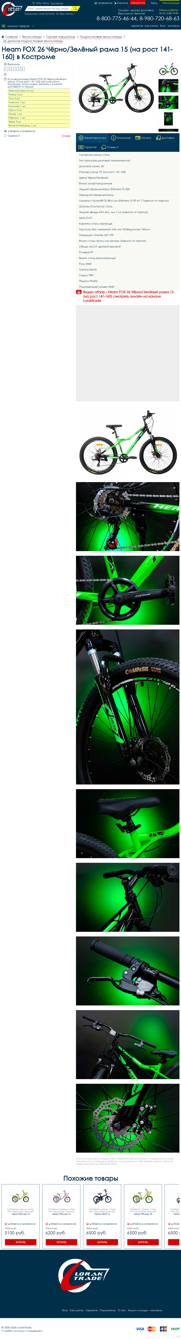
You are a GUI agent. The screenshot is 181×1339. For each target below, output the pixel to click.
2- (12, 68)
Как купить (151, 25)
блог (163, 25)
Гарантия (137, 25)
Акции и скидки (138, 1310)
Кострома (57, 3)
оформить (138, 2)
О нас (122, 1310)
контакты (173, 25)
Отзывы (66, 135)
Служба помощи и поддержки (22, 1330)
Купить (21, 1242)
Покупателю (108, 1310)
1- (6, 68)
